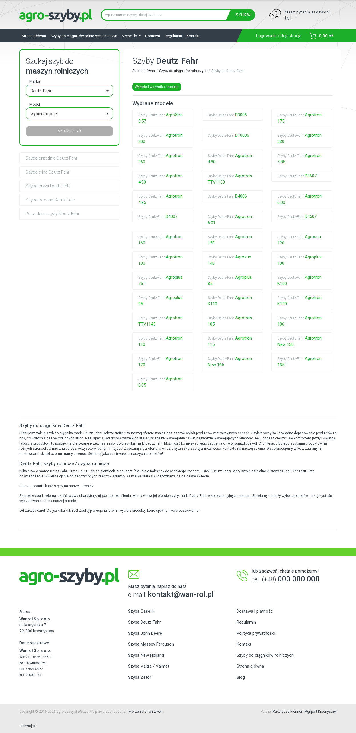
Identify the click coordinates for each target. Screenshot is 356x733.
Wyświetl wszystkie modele (157, 87)
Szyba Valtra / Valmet (148, 666)
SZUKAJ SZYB (69, 131)
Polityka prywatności (256, 633)
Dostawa (152, 36)
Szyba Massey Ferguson (151, 644)
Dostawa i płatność (255, 611)
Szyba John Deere (145, 633)
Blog (241, 677)
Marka (34, 81)
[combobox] (69, 91)
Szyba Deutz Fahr (144, 622)
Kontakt (193, 36)
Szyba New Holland (146, 655)
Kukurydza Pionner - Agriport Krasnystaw (305, 712)
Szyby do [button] (130, 36)
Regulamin (173, 36)
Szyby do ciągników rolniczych (183, 71)
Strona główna (34, 36)
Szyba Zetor (139, 677)
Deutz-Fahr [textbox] (41, 90)
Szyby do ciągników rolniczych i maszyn (84, 36)
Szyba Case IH (141, 611)
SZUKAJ (243, 14)
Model (34, 104)
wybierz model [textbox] (44, 113)
